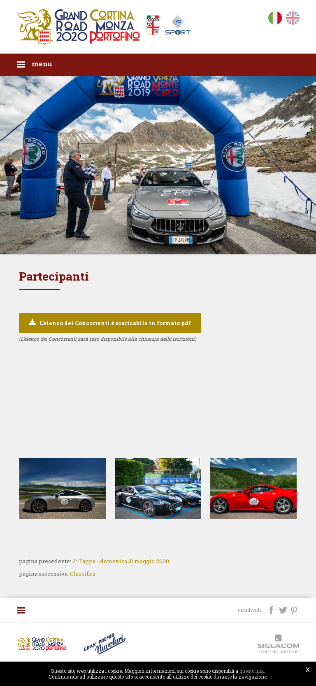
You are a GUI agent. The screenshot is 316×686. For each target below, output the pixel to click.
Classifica (82, 573)
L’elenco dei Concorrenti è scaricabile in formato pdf (115, 323)
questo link (251, 671)
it (275, 19)
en (293, 19)
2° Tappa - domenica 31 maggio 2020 (120, 561)
